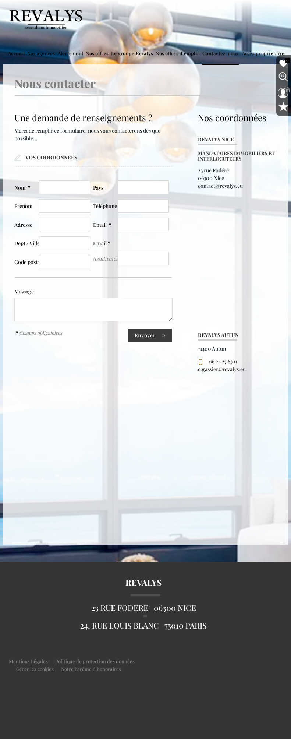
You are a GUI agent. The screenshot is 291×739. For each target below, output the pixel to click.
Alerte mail (71, 53)
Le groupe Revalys (132, 53)
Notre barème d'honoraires (91, 669)
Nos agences (41, 53)
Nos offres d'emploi (178, 53)
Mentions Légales (28, 661)
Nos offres (97, 53)
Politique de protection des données (95, 661)
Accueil (16, 53)
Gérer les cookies (35, 669)
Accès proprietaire (263, 53)
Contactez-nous (220, 53)
